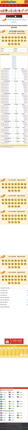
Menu (26, 1)
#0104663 (14, 272)
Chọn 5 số (14, 62)
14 (11, 352)
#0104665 (14, 211)
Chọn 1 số (14, 67)
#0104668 (14, 33)
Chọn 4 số (14, 63)
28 (3, 349)
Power (20, 5)
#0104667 (14, 180)
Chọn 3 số (14, 64)
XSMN (2, 5)
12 (3, 352)
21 (11, 354)
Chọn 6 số (14, 61)
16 (19, 352)
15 (15, 352)
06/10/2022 (22, 33)
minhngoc (16, 427)
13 (7, 352)
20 (7, 354)
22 (15, 354)
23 (19, 354)
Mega (13, 5)
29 (7, 349)
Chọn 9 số (14, 57)
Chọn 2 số (14, 66)
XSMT (6, 5)
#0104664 (14, 256)
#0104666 (14, 195)
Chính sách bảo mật (12, 426)
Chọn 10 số (14, 56)
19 (3, 354)
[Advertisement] (14, 163)
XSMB (9, 5)
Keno (17, 5)
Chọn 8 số (14, 58)
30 (11, 349)
